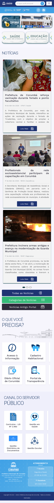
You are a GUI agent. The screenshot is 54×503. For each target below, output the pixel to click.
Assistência (30, 181)
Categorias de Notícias (27, 300)
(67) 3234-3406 (40, 484)
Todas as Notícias (27, 293)
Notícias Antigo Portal (27, 307)
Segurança (30, 256)
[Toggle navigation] (49, 3)
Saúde (28, 106)
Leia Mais (27, 128)
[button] (3, 22)
